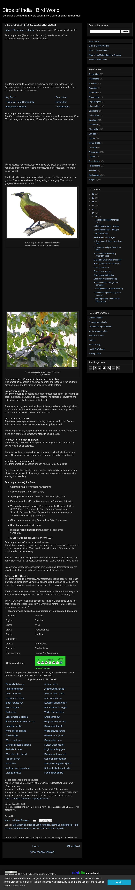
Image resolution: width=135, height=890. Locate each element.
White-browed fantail (54, 731)
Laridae (92, 138)
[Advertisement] (42, 59)
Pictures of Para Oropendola (20, 102)
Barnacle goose (13, 707)
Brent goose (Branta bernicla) (106, 263)
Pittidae (92, 157)
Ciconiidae (93, 111)
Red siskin (11, 712)
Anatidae (93, 83)
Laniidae (92, 134)
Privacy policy (95, 353)
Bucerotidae (94, 97)
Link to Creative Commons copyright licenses (27, 798)
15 (93, 198)
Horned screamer (14, 689)
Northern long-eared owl (18, 768)
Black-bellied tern (53, 740)
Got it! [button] (119, 882)
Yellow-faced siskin (15, 698)
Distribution (61, 102)
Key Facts (11, 97)
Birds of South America (38, 825)
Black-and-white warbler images (107, 260)
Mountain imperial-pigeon (18, 745)
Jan (96, 216)
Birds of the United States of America (105, 55)
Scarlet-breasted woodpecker (20, 721)
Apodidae (93, 88)
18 (93, 209)
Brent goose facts (101, 267)
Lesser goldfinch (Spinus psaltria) (108, 289)
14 (93, 194)
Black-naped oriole (53, 726)
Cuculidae (93, 120)
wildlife (60, 828)
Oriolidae (93, 147)
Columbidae (94, 115)
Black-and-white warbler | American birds (105, 254)
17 (93, 205)
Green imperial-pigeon (17, 717)
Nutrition (92, 340)
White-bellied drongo (16, 731)
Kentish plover (13, 759)
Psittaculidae (94, 166)
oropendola (66, 825)
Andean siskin (51, 684)
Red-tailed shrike (14, 749)
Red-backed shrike (53, 773)
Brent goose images (102, 271)
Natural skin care (96, 336)
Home (8, 30)
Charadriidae (94, 106)
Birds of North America (99, 50)
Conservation (62, 106)
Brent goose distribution (104, 275)
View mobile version (42, 851)
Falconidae (94, 124)
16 (93, 202)
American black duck (54, 689)
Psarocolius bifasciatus (44, 828)
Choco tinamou (13, 693)
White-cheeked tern (54, 712)
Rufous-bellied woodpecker (57, 768)
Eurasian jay (12, 735)
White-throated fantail (16, 754)
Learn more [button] (19, 885)
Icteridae (55, 825)
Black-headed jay (14, 703)
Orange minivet (13, 773)
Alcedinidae (94, 79)
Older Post (73, 846)
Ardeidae (93, 92)
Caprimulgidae (95, 102)
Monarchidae (94, 143)
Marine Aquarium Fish (98, 331)
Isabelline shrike (14, 726)
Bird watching (19, 825)
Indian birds (94, 41)
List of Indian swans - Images (106, 226)
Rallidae (92, 170)
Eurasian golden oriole (55, 703)
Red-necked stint (101, 234)
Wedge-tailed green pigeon (57, 763)
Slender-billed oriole (54, 693)
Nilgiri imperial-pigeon (55, 749)
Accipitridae (94, 74)
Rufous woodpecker (54, 745)
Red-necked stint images (104, 237)
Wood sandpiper (14, 740)
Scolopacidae (95, 175)
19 (93, 213)
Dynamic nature (96, 318)
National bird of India (98, 60)
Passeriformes (24, 828)
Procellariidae (95, 161)
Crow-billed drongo (15, 684)
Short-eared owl (52, 717)
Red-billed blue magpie (55, 707)
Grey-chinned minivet (55, 721)
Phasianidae (94, 152)
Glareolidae (94, 129)
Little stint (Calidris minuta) (105, 279)
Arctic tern (11, 763)
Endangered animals (98, 322)
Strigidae (93, 180)
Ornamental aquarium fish (100, 327)
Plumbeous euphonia (23, 30)
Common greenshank (55, 759)
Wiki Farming (94, 344)
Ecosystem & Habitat (16, 106)
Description (61, 97)
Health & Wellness (97, 349)
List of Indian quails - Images (106, 230)
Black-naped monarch (55, 754)
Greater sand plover (54, 735)
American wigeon (53, 698)
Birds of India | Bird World (31, 10)
